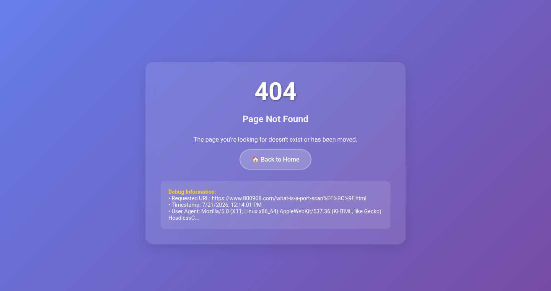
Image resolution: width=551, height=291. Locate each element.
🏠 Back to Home (276, 159)
